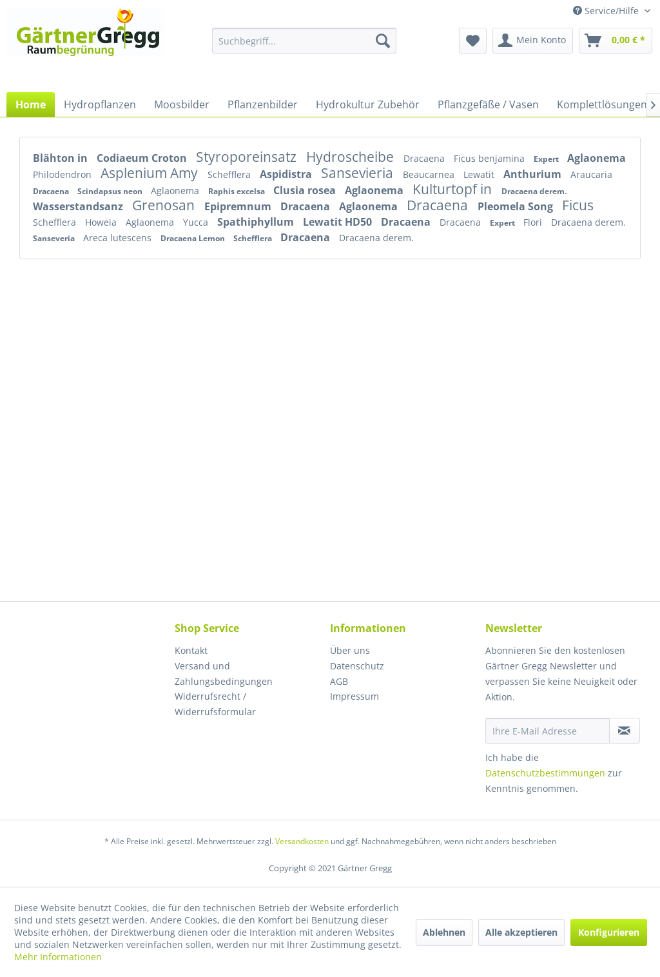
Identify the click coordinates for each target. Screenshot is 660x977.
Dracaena (425, 158)
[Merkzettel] (473, 41)
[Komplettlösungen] (602, 104)
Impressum (354, 696)
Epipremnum (239, 206)
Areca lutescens (118, 238)
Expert (547, 158)
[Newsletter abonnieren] (624, 731)
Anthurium (533, 174)
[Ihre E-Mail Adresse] (547, 731)
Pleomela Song (517, 206)
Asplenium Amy (151, 173)
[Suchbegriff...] (304, 41)
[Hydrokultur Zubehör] (368, 104)
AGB (339, 681)
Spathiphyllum (256, 222)
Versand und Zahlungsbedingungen (224, 673)
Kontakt (191, 650)
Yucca (197, 222)
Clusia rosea (305, 190)
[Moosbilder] (181, 104)
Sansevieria (358, 173)
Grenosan (165, 205)
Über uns (350, 650)
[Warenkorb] (615, 41)
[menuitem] (304, 41)
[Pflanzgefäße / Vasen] (488, 104)
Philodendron (63, 174)
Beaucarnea (430, 174)
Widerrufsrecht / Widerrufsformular (215, 704)
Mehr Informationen (58, 957)
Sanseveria (55, 238)
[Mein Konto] (532, 41)
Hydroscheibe (351, 157)
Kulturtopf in (453, 189)
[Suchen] (382, 41)
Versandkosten (302, 841)
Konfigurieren (608, 932)
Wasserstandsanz (79, 206)
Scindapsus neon (110, 191)
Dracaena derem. (534, 191)
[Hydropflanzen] (100, 104)
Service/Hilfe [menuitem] (607, 11)
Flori (534, 222)
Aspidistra (287, 174)
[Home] (30, 104)
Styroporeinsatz (248, 157)
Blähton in (61, 158)
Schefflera (230, 174)
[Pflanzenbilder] (262, 104)
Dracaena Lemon (193, 238)
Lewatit (480, 174)
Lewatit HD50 (338, 222)
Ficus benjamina (490, 158)
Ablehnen (444, 932)
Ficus (578, 205)
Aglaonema (596, 158)
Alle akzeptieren (521, 932)
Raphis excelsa (237, 191)
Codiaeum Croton (143, 158)
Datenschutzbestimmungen (545, 773)
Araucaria (591, 174)
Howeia (102, 222)
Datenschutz (357, 666)
